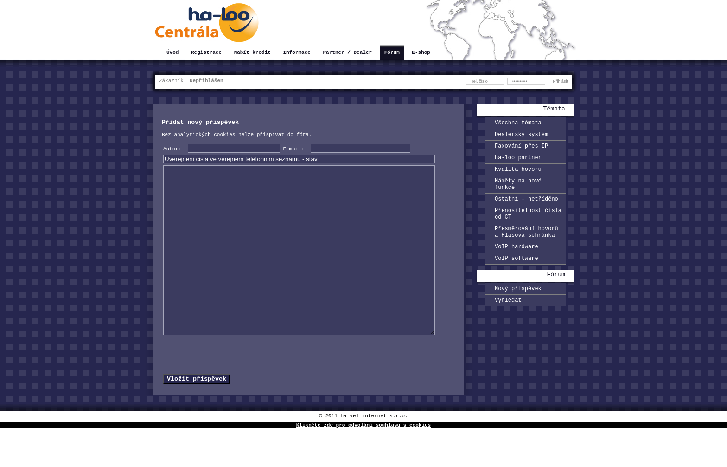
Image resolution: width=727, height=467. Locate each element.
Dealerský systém (521, 137)
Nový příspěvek (518, 309)
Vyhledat (508, 322)
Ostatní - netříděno (526, 210)
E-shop (421, 53)
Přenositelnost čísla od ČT (528, 226)
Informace (296, 53)
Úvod (172, 53)
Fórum (392, 53)
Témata (554, 109)
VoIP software (516, 277)
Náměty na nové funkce (518, 193)
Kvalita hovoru (518, 176)
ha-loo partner (518, 163)
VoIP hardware (516, 264)
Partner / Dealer (347, 53)
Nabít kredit (252, 53)
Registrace (206, 53)
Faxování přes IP (521, 150)
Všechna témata (518, 124)
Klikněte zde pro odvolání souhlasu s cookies (363, 463)
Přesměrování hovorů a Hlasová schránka (526, 247)
